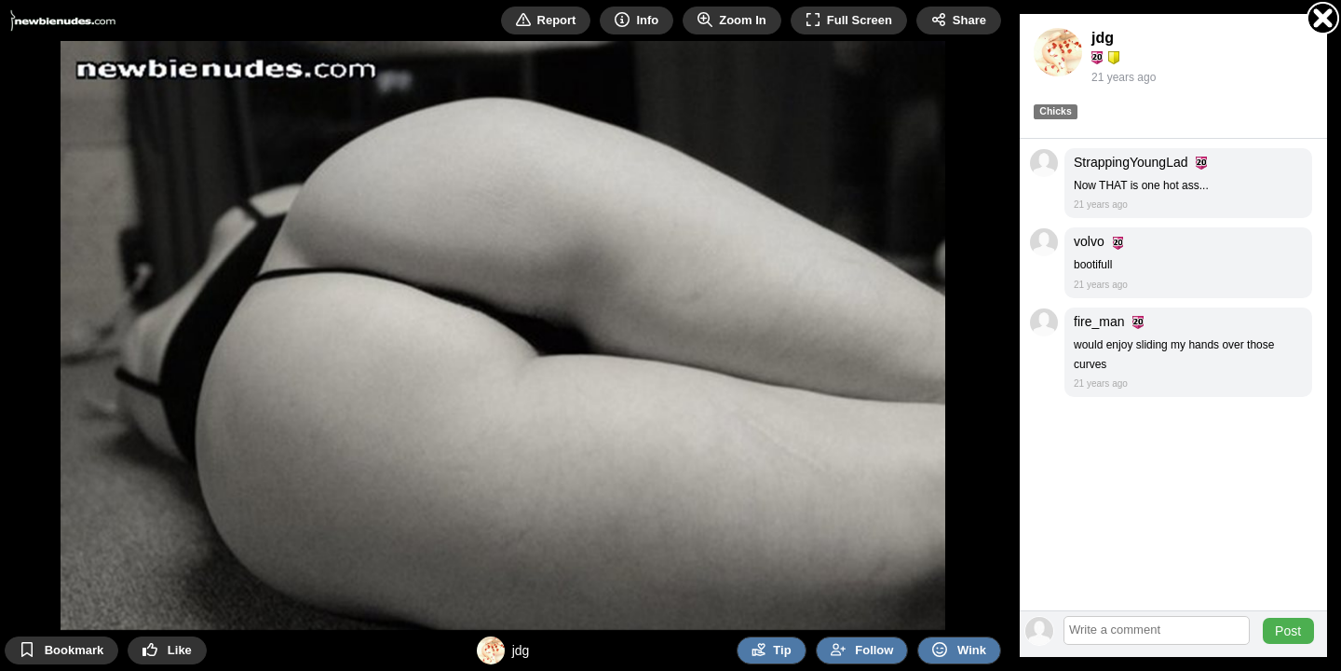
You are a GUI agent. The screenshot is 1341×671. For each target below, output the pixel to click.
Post (1288, 630)
